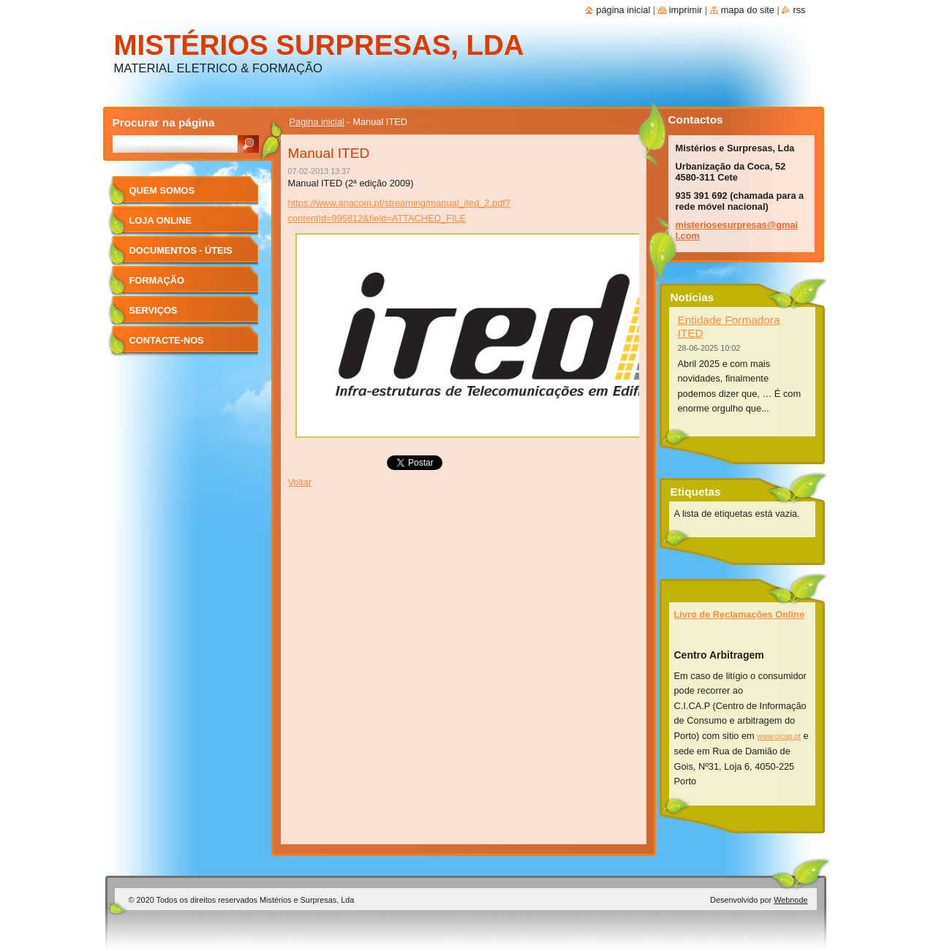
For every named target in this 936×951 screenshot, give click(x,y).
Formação (156, 280)
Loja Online (160, 220)
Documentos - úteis (181, 250)
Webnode (790, 899)
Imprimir (686, 9)
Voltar (300, 482)
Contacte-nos (166, 340)
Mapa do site (747, 9)
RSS (799, 9)
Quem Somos (162, 190)
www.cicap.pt (779, 736)
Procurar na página (164, 122)
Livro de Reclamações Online (739, 614)
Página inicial (623, 9)
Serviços (153, 310)
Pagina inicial (317, 121)
